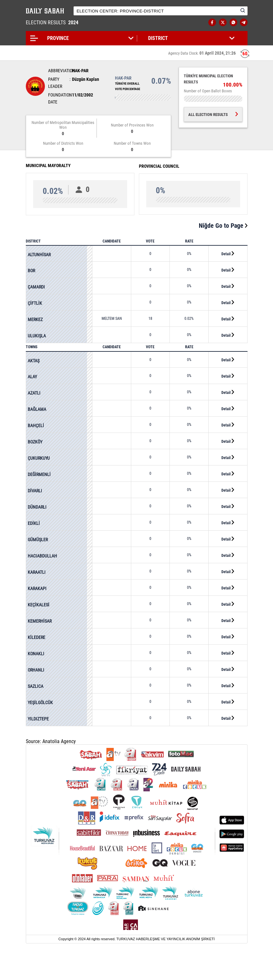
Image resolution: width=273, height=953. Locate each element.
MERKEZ (35, 319)
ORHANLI (36, 669)
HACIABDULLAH (42, 555)
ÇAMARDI (36, 286)
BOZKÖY (35, 441)
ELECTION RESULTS (53, 22)
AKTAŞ (34, 360)
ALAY (32, 376)
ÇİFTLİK (35, 303)
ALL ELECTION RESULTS (213, 114)
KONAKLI (36, 653)
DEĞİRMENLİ (39, 474)
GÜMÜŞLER (38, 539)
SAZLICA (35, 686)
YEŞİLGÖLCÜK (40, 702)
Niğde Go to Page (223, 225)
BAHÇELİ (36, 425)
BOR (31, 270)
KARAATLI (37, 572)
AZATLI (34, 393)
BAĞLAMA (37, 409)
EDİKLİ (34, 523)
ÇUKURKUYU (39, 458)
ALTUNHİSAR (39, 254)
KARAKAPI (37, 588)
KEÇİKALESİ (38, 604)
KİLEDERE (36, 637)
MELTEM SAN (112, 318)
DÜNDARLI (37, 507)
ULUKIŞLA (37, 335)
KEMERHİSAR (40, 621)
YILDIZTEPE (38, 718)
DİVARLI (35, 490)
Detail (227, 253)
